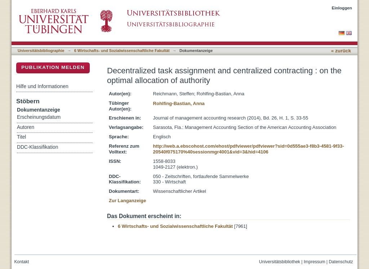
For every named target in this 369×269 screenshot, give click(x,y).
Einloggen (342, 7)
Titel (21, 137)
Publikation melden (53, 67)
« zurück (341, 50)
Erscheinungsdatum (39, 117)
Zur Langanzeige (127, 200)
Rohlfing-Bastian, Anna (179, 103)
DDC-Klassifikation (37, 147)
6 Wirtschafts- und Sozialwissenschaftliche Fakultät (122, 50)
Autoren (25, 127)
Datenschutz (341, 261)
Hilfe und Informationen (42, 86)
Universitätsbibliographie (41, 50)
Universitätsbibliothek (279, 261)
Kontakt (21, 261)
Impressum (314, 261)
